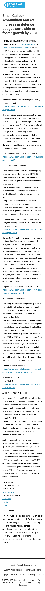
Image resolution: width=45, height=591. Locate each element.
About (12, 565)
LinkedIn (6, 505)
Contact (41, 574)
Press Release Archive (26, 565)
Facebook (6, 499)
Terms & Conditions (33, 570)
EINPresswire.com (28, 44)
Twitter (5, 502)
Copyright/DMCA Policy (11, 574)
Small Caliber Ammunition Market (16, 48)
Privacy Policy (29, 574)
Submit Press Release (13, 570)
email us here (8, 492)
